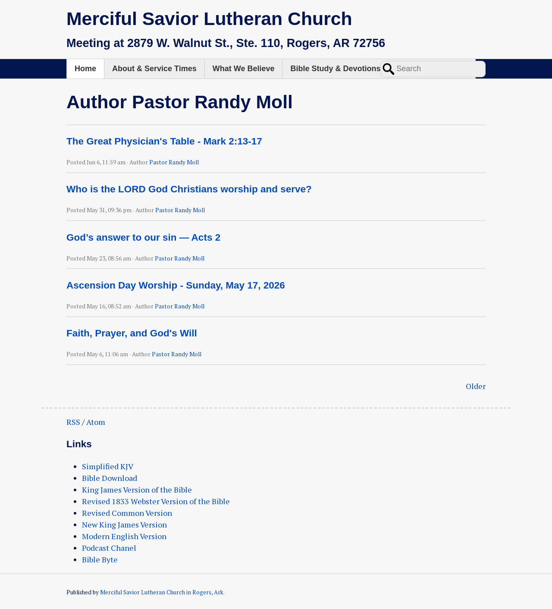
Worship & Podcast (432, 68)
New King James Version (124, 524)
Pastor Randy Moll (174, 162)
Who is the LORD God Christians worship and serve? (189, 189)
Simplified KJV (107, 466)
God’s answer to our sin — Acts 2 (143, 237)
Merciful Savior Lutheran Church (209, 18)
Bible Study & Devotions (335, 68)
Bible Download (109, 478)
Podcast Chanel (109, 548)
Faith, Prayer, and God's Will (131, 333)
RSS (73, 422)
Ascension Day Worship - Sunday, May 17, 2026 (175, 285)
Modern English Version (124, 536)
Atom (95, 422)
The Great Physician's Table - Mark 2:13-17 (164, 141)
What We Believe (244, 68)
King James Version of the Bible (137, 489)
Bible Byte (100, 559)
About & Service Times (154, 68)
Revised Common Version (127, 513)
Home (85, 68)
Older (476, 386)
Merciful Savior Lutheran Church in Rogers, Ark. (162, 592)
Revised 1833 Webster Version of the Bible (156, 501)
